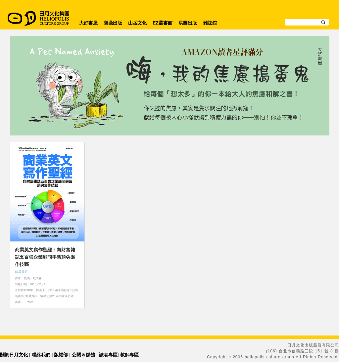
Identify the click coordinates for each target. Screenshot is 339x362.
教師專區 (129, 354)
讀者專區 (108, 354)
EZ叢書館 (162, 23)
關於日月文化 (14, 354)
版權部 (61, 354)
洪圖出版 (187, 23)
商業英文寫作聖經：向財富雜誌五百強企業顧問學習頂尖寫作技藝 (45, 257)
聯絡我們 (41, 354)
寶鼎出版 (113, 23)
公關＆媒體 (83, 354)
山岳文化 (137, 23)
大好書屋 (88, 23)
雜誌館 (210, 23)
